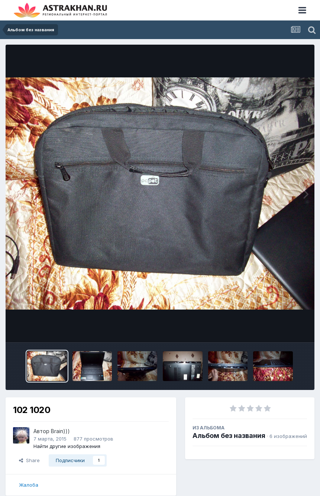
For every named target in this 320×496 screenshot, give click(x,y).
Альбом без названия (229, 435)
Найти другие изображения (66, 446)
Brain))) (60, 431)
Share (29, 460)
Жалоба (28, 485)
